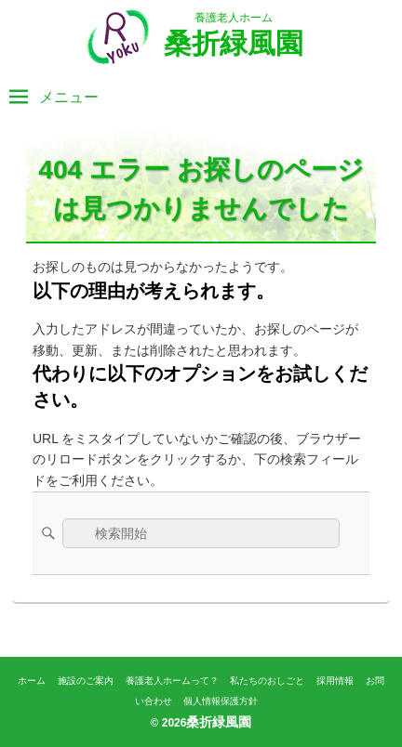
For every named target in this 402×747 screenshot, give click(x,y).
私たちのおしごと (267, 680)
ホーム (32, 680)
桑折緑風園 (233, 43)
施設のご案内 (86, 680)
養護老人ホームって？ (172, 680)
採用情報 (335, 680)
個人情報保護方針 (220, 701)
